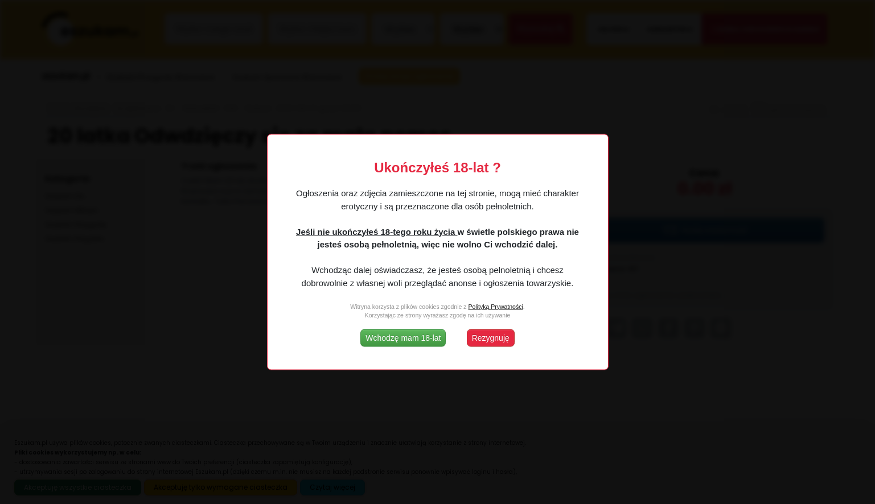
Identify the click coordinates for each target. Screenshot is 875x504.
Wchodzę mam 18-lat (403, 337)
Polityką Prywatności (495, 306)
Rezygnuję (491, 337)
